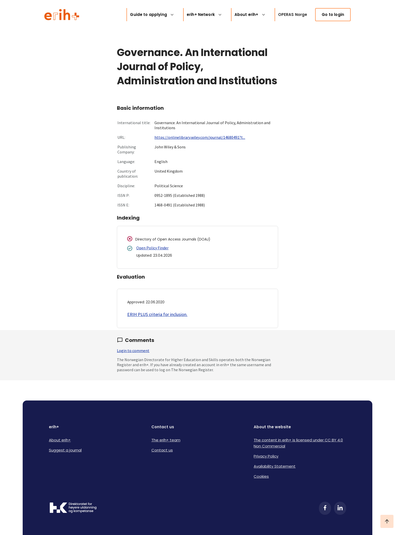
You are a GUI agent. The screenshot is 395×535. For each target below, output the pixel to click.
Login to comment (133, 350)
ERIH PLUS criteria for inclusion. (157, 314)
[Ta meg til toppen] (386, 521)
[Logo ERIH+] (61, 14)
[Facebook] (325, 508)
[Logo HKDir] (73, 508)
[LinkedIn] (340, 508)
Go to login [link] (333, 14)
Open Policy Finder (152, 247)
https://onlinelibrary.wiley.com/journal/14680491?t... (199, 137)
